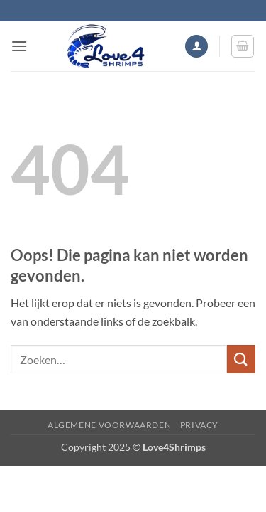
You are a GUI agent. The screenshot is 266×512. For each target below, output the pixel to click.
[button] (19, 45)
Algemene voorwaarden (109, 425)
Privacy (199, 425)
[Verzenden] (241, 359)
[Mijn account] (196, 46)
